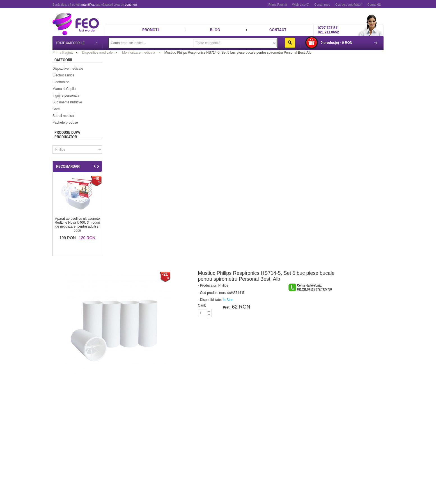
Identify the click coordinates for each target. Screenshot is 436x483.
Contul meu (322, 4)
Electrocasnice (63, 75)
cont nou (131, 4)
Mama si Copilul (64, 89)
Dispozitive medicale (67, 69)
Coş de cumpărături (348, 4)
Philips (223, 285)
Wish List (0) (300, 4)
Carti (55, 109)
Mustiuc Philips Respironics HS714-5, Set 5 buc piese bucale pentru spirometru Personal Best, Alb (237, 53)
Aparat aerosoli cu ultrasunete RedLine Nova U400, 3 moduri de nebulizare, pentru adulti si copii (77, 224)
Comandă (374, 4)
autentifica (88, 4)
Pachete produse (65, 122)
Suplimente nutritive (67, 102)
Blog (215, 29)
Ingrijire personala (65, 95)
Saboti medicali (63, 116)
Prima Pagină (277, 4)
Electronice (60, 82)
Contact (277, 29)
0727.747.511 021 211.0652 (328, 29)
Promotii (150, 29)
